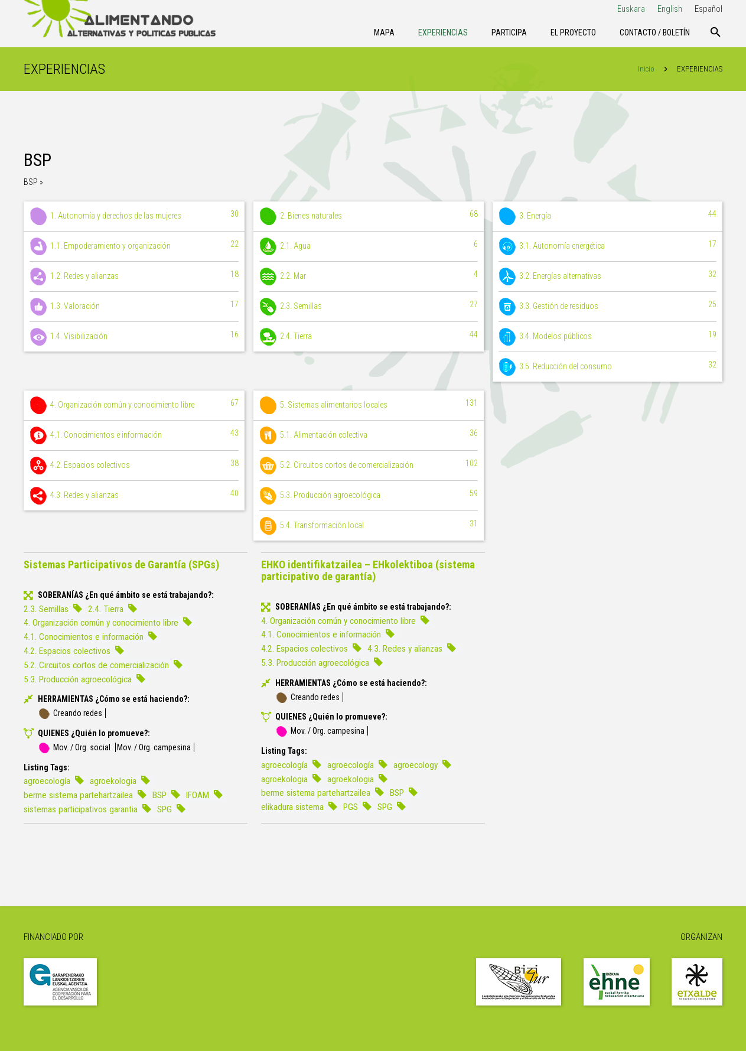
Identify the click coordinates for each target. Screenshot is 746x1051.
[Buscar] (715, 32)
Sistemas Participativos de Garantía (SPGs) (121, 564)
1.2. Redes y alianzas (134, 276)
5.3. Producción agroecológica (368, 496)
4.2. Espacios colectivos (134, 465)
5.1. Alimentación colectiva (368, 435)
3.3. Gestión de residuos (607, 306)
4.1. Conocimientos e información (134, 435)
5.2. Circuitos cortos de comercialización (368, 465)
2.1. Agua (368, 246)
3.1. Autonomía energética (607, 246)
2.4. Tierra (368, 337)
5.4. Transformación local (368, 526)
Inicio (646, 68)
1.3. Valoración (134, 306)
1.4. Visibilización (134, 337)
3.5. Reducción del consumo (607, 367)
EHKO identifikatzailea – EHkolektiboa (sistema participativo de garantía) (368, 570)
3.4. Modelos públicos (607, 337)
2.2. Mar (368, 276)
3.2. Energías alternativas (607, 276)
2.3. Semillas (368, 306)
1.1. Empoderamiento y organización (134, 246)
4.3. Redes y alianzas (134, 496)
